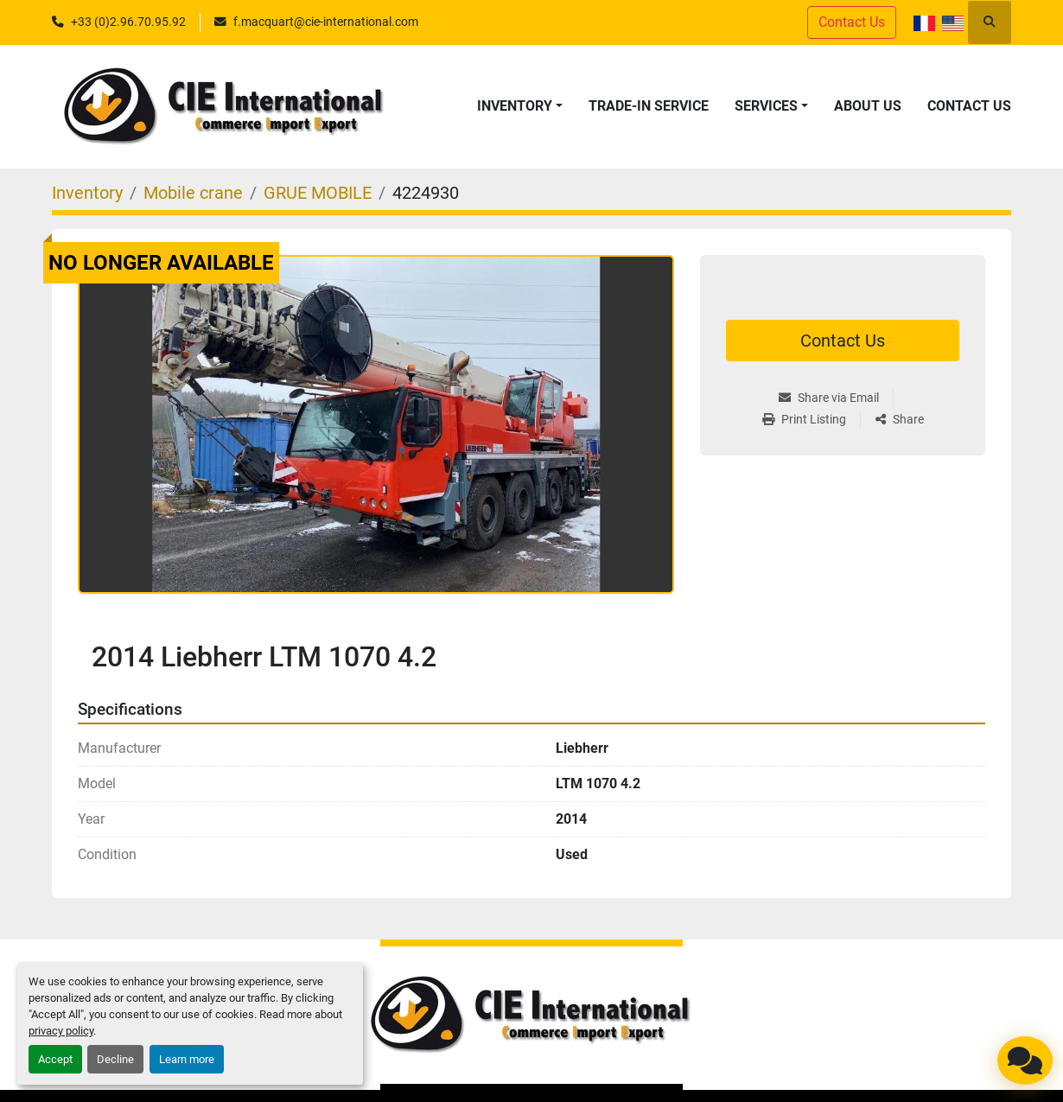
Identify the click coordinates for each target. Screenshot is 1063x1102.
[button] (520, 106)
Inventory (514, 106)
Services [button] (766, 106)
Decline (115, 1059)
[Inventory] (87, 192)
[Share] (900, 420)
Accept (55, 1059)
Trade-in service (649, 106)
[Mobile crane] (193, 192)
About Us (867, 106)
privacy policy (61, 1030)
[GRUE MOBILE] (318, 192)
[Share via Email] (836, 398)
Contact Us (851, 22)
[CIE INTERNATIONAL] (531, 1015)
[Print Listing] (811, 420)
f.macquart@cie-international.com (325, 22)
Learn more (186, 1059)
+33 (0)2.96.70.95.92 (128, 22)
